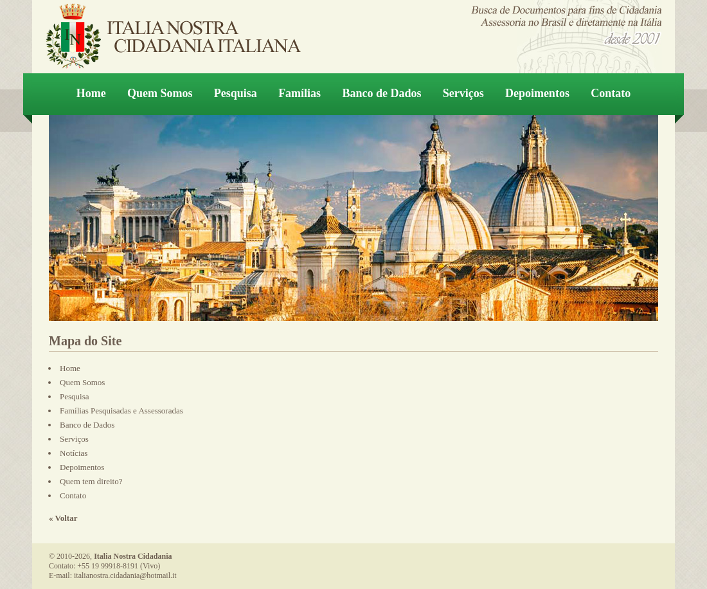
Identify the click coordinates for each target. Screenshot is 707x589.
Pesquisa (235, 93)
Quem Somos (160, 93)
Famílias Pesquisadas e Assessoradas (121, 410)
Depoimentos (537, 93)
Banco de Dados (381, 93)
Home (91, 93)
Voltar (66, 518)
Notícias (73, 453)
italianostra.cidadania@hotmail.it (125, 575)
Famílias (299, 93)
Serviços (463, 93)
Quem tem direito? (91, 481)
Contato (611, 93)
